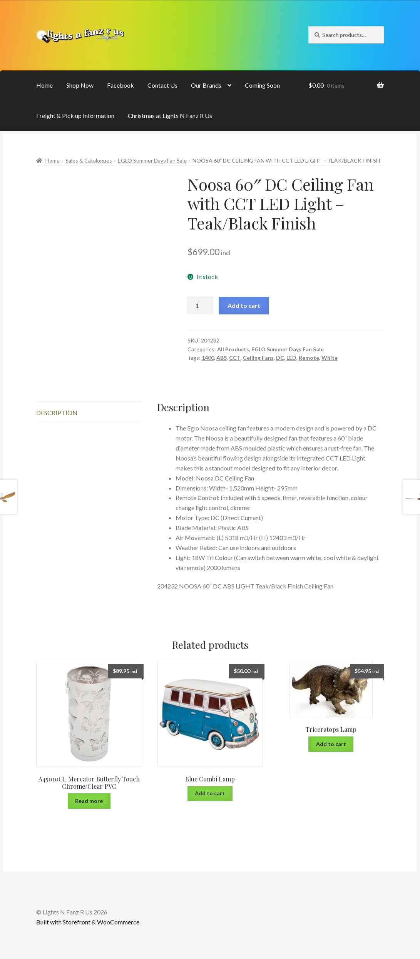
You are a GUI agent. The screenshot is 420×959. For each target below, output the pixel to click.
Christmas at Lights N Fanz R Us (170, 115)
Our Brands (206, 85)
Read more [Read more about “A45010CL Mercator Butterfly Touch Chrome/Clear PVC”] (89, 801)
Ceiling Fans (258, 357)
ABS (221, 357)
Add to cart (244, 305)
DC (280, 357)
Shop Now (80, 85)
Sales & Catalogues (88, 160)
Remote (309, 357)
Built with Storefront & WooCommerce (87, 922)
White (329, 357)
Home (44, 85)
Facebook (120, 85)
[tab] (89, 413)
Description (56, 412)
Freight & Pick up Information (75, 115)
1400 (208, 357)
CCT (235, 357)
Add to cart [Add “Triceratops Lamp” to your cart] (331, 744)
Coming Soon (262, 85)
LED (291, 357)
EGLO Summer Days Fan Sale (152, 160)
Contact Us (162, 85)
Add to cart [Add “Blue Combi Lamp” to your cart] (210, 793)
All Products (233, 349)
